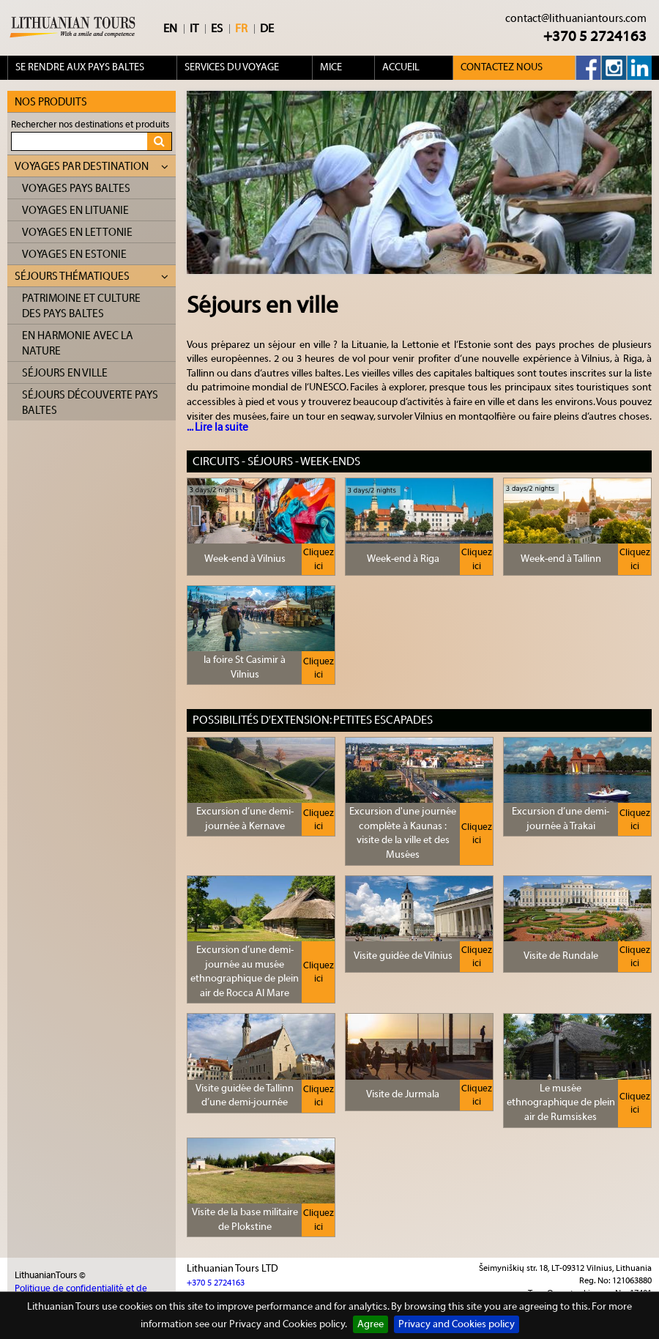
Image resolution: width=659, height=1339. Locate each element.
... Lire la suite (217, 427)
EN (170, 28)
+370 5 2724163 (595, 36)
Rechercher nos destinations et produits (90, 124)
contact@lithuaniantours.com (576, 18)
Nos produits (51, 102)
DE (267, 28)
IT (194, 28)
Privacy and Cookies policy (456, 1324)
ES (217, 28)
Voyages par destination (91, 166)
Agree (370, 1324)
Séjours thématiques (91, 276)
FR (241, 28)
